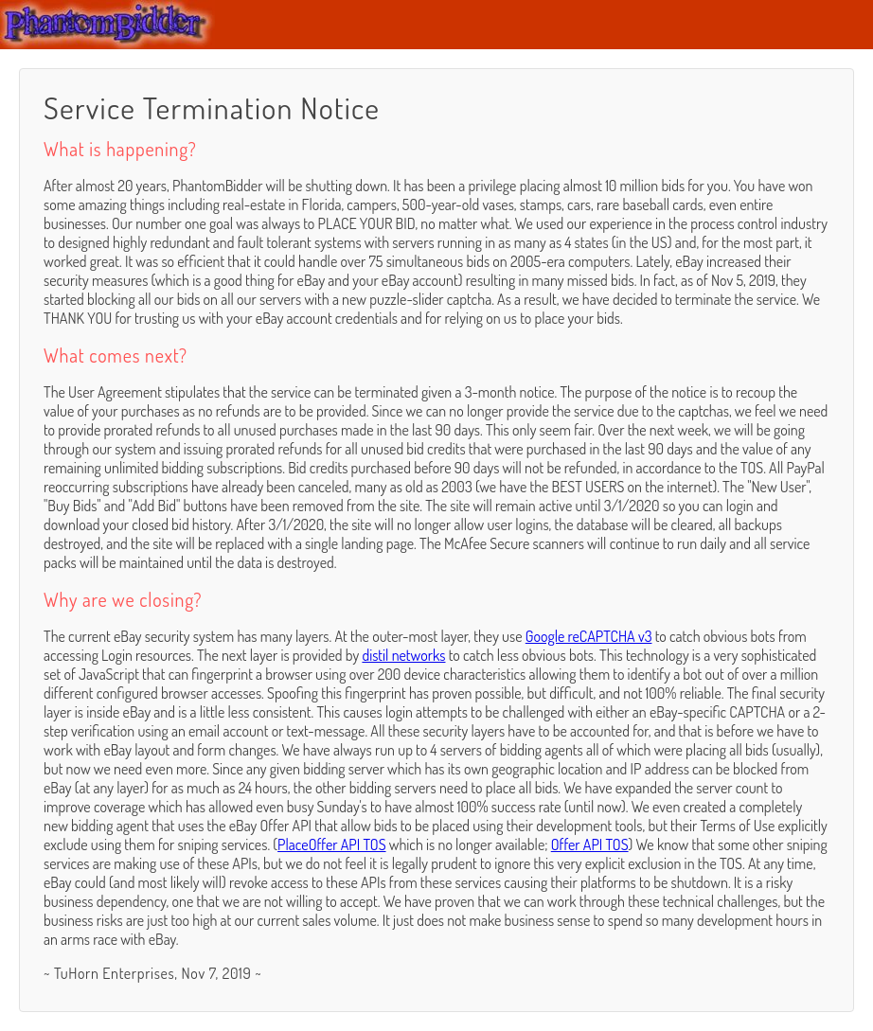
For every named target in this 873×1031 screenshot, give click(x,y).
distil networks (403, 655)
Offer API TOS (590, 844)
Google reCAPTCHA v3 (589, 636)
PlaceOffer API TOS (331, 844)
